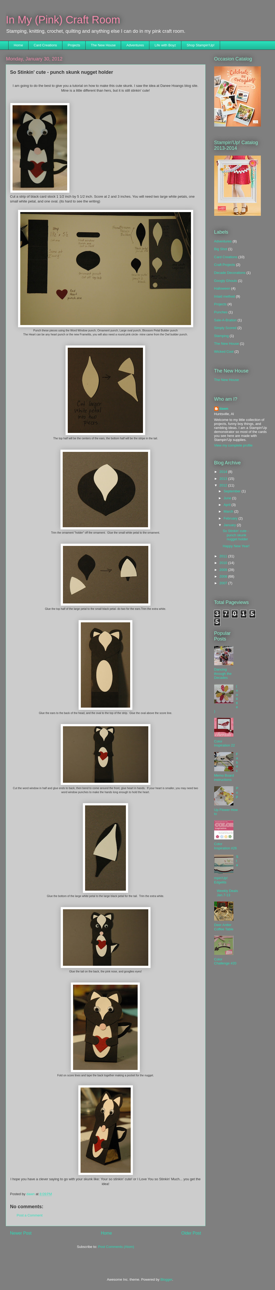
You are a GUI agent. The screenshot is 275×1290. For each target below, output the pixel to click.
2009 (224, 570)
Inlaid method (224, 296)
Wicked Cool (224, 352)
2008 (224, 576)
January (230, 525)
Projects (74, 45)
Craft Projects (224, 265)
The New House (103, 45)
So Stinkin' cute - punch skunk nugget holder (236, 535)
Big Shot (220, 249)
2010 (224, 563)
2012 (224, 485)
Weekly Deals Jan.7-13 (227, 893)
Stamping (221, 336)
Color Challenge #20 (225, 961)
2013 (224, 479)
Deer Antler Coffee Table (224, 927)
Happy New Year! (236, 546)
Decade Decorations (230, 273)
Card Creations (45, 45)
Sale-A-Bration (225, 320)
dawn (224, 409)
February (231, 518)
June (228, 498)
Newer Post (21, 1233)
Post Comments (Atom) (116, 1247)
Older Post (191, 1233)
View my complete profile (233, 445)
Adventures (135, 45)
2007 (224, 583)
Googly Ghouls (225, 281)
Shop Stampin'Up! (200, 45)
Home (18, 45)
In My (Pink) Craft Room (63, 20)
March (229, 511)
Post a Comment (30, 1215)
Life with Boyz (165, 45)
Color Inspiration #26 (225, 846)
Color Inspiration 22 (224, 743)
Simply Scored (225, 328)
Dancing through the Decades (223, 673)
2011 (224, 556)
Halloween (222, 288)
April (228, 505)
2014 (224, 472)
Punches (221, 312)
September (232, 491)
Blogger (166, 1279)
